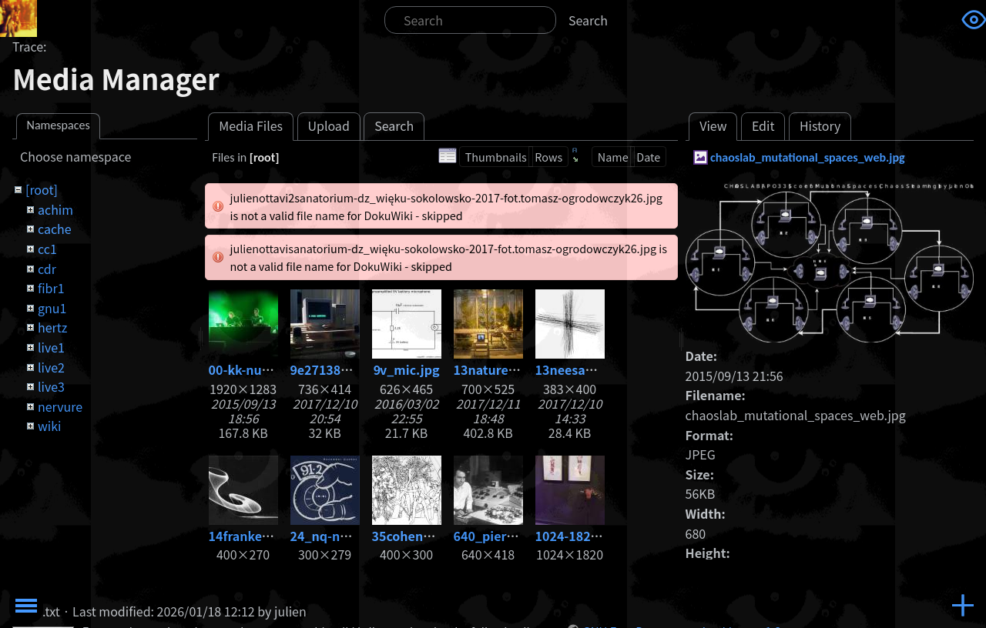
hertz (52, 327)
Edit (763, 125)
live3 (51, 386)
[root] (41, 189)
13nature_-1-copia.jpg (521, 369)
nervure (60, 406)
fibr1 (51, 288)
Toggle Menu (26, 606)
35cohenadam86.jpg (434, 535)
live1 (51, 347)
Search (588, 20)
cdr (47, 268)
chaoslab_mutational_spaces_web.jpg (807, 157)
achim (55, 209)
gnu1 (52, 308)
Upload (328, 125)
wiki (49, 425)
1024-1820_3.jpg (585, 535)
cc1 (47, 248)
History (820, 125)
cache (55, 228)
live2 (51, 367)
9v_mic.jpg (407, 369)
